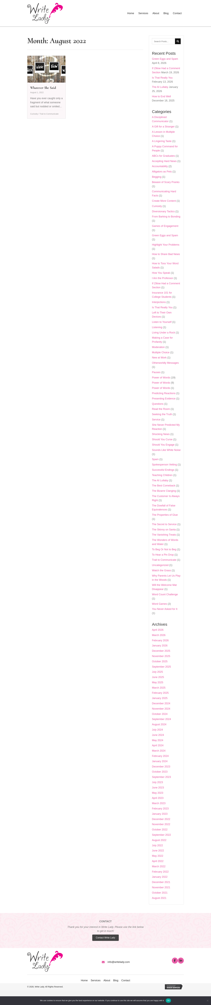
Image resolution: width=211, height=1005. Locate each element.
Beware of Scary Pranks (165, 182)
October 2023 (159, 771)
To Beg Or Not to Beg (164, 549)
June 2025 (158, 677)
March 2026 (158, 635)
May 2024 (157, 740)
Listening (157, 327)
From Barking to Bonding (166, 216)
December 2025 (161, 650)
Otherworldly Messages (165, 362)
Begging (156, 176)
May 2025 (157, 682)
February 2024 (160, 756)
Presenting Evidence (163, 398)
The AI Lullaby (160, 87)
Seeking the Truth (162, 414)
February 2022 (160, 871)
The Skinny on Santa (164, 529)
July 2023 (157, 782)
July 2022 (157, 845)
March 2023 (158, 803)
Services (96, 980)
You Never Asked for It (164, 609)
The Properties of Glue (165, 514)
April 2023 (157, 798)
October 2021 (159, 892)
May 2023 (157, 792)
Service (156, 419)
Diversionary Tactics (163, 211)
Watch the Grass (161, 570)
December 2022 (161, 819)
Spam (155, 459)
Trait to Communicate (49, 114)
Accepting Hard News (164, 161)
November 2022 (161, 824)
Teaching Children (162, 475)
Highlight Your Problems (165, 244)
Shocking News (161, 434)
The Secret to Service (164, 524)
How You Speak (161, 272)
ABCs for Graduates (163, 155)
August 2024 (159, 724)
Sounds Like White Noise (166, 450)
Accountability (160, 166)
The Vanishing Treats (164, 534)
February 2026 (160, 640)
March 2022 (158, 866)
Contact (125, 980)
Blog (115, 980)
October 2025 (159, 661)
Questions (157, 403)
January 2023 (159, 813)
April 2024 (157, 745)
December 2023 (161, 766)
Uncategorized (160, 565)
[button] (175, 961)
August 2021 (159, 898)
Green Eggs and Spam (165, 58)
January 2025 (159, 698)
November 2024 (161, 708)
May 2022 (157, 855)
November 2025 (161, 656)
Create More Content (164, 200)
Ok (168, 1000)
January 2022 (159, 876)
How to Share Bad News (166, 254)
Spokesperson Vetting (164, 464)
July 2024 (157, 729)
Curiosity (34, 114)
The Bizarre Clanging (164, 490)
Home (84, 980)
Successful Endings (163, 469)
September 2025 (161, 666)
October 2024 (159, 714)
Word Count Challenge (165, 594)
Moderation (158, 347)
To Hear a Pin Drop (163, 554)
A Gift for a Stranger (163, 126)
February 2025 (160, 692)
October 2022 (159, 829)
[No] (207, 1000)
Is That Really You (162, 77)
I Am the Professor (162, 278)
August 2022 (159, 840)
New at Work (159, 357)
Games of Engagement (165, 226)
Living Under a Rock (163, 332)
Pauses (156, 372)
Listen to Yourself (161, 322)
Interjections (159, 302)
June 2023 (158, 787)
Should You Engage (163, 444)
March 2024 (158, 750)
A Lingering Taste (162, 141)
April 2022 (157, 861)
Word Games (159, 603)
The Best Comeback (163, 485)
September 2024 (161, 719)
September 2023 (161, 777)
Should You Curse (162, 439)
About (107, 980)
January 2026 (159, 645)
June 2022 (158, 850)
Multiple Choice (160, 352)
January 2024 (159, 761)
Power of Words (161, 377)
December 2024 (161, 703)
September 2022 (161, 834)
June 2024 (158, 735)
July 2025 (157, 671)
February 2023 (160, 808)
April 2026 (157, 629)
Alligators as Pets (162, 171)
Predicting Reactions (163, 393)
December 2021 (161, 882)
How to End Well (161, 96)
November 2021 (161, 887)
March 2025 (158, 687)
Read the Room (161, 409)
